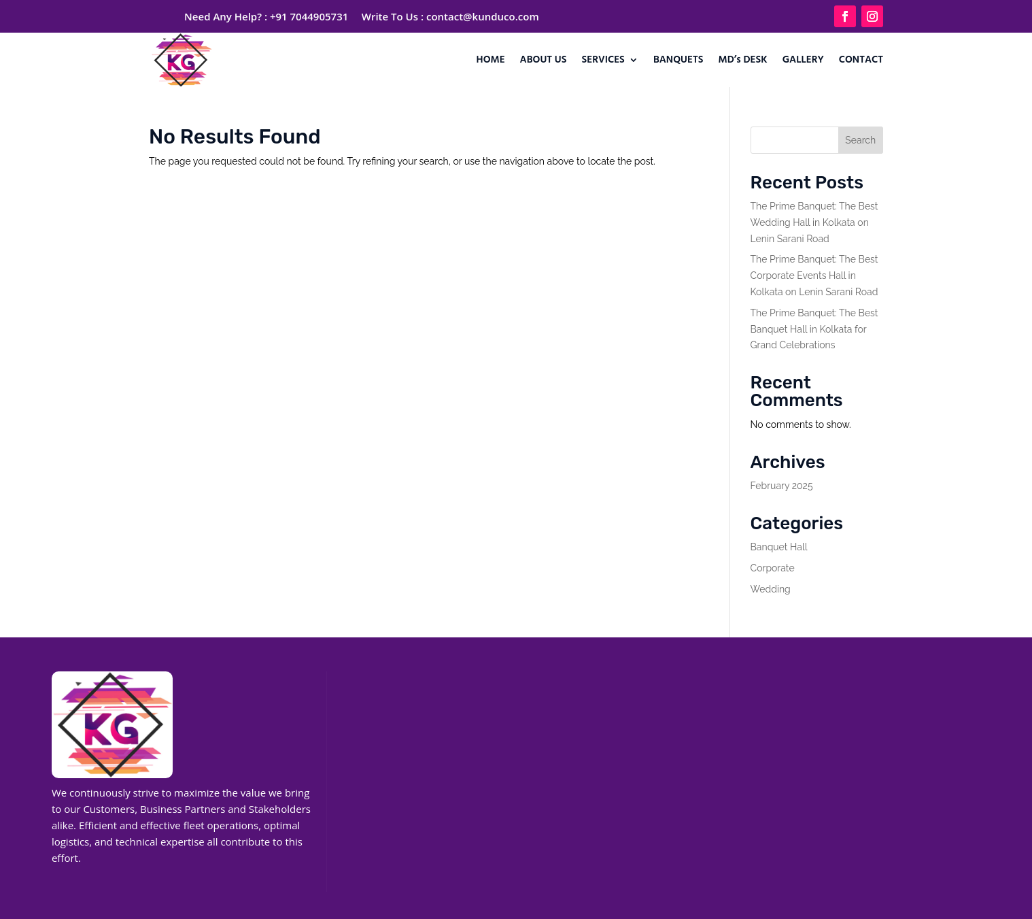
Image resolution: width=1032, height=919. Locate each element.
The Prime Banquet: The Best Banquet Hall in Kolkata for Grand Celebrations (814, 329)
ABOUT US (543, 60)
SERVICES (603, 60)
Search (860, 140)
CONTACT (861, 60)
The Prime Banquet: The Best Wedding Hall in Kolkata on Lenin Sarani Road (814, 222)
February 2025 (782, 485)
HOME (491, 60)
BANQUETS (678, 60)
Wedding (771, 589)
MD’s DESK (743, 60)
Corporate (773, 568)
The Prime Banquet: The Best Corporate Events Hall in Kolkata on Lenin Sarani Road (814, 275)
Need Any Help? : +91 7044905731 (266, 16)
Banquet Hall (779, 546)
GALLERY (803, 60)
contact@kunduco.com (482, 16)
